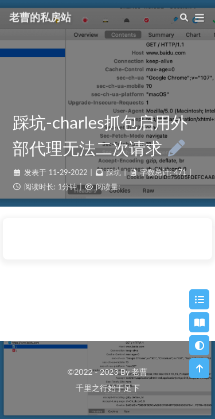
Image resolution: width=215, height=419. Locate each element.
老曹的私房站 (40, 16)
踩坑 (113, 172)
